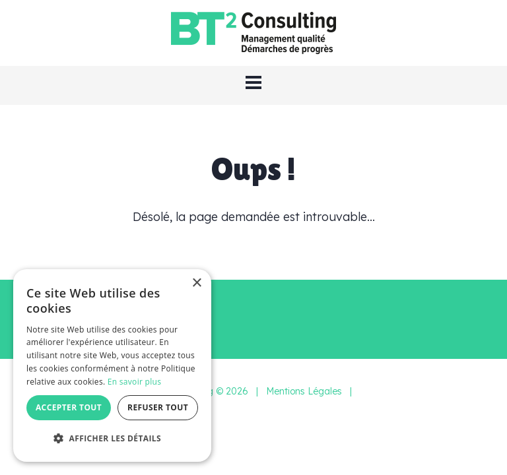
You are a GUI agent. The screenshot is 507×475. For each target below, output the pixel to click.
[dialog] (112, 365)
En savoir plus (134, 381)
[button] (253, 82)
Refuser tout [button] (157, 407)
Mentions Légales (304, 391)
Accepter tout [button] (69, 407)
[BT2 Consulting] (253, 32)
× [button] (196, 283)
